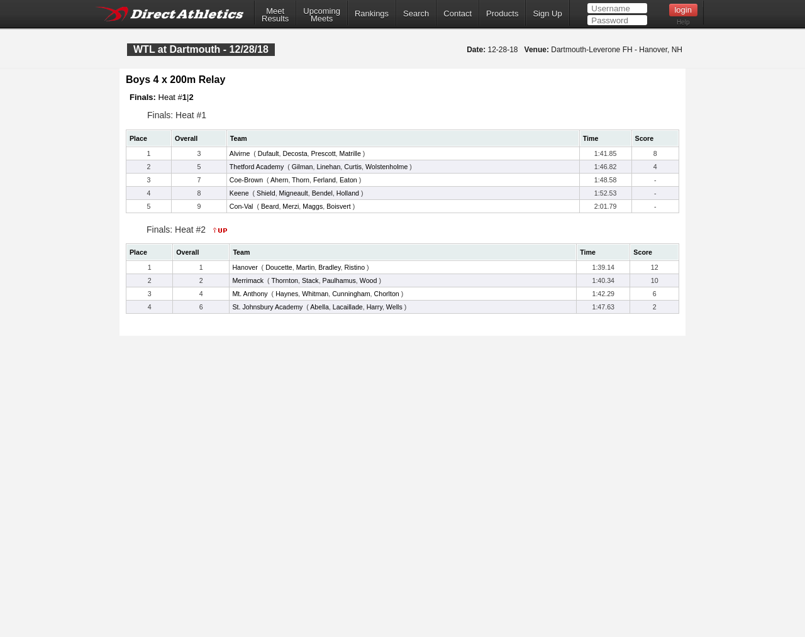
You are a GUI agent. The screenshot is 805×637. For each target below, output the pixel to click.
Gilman (302, 166)
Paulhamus (339, 280)
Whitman (315, 293)
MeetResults (275, 15)
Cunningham (351, 293)
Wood (368, 280)
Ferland (324, 180)
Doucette (278, 267)
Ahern (279, 180)
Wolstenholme (386, 166)
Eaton (348, 180)
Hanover (244, 267)
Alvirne (240, 153)
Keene (239, 193)
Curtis (353, 166)
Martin (305, 267)
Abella (319, 307)
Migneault (293, 193)
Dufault (268, 153)
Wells (394, 307)
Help (683, 22)
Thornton (284, 280)
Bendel (322, 193)
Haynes (286, 293)
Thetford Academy (257, 166)
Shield (266, 193)
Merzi (290, 206)
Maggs (313, 206)
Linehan (328, 166)
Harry (374, 307)
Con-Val (241, 206)
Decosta (294, 153)
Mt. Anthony (249, 293)
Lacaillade (348, 307)
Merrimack (248, 280)
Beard (270, 206)
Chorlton (386, 293)
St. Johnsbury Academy (267, 307)
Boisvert (338, 206)
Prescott (323, 153)
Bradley (329, 267)
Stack (310, 280)
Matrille (350, 153)
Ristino (355, 267)
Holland (347, 193)
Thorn (300, 180)
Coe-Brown (246, 180)
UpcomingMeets (321, 15)
